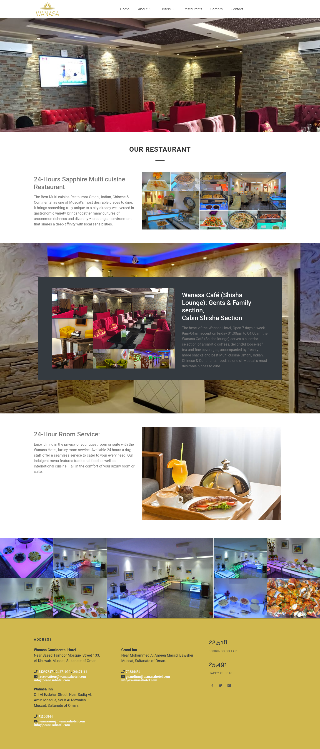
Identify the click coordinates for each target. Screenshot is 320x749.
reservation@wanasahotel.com (62, 676)
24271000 (63, 671)
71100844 (45, 716)
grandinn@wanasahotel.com (148, 676)
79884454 (133, 671)
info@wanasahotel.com (52, 680)
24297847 (45, 671)
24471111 (80, 671)
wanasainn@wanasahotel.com (61, 721)
